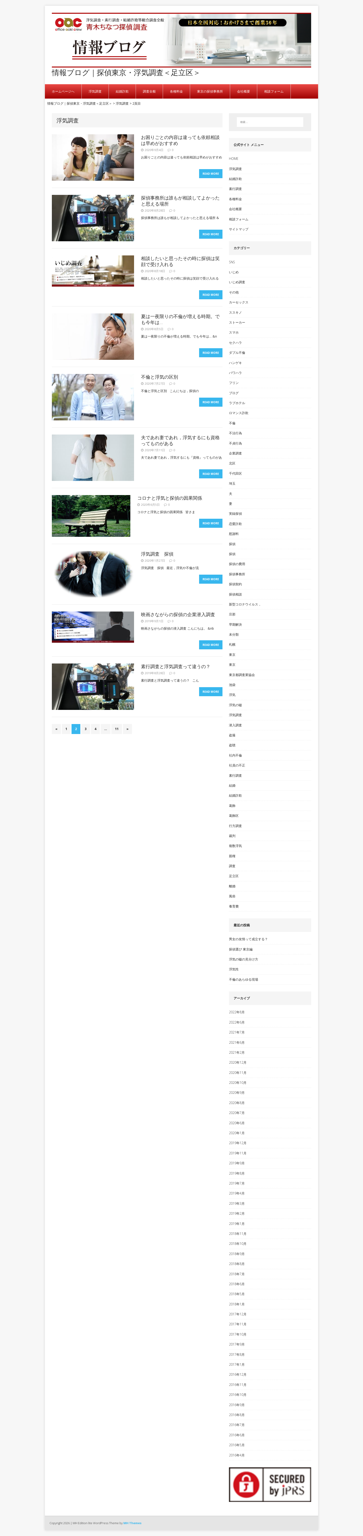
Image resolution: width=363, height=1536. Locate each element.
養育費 (234, 906)
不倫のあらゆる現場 (243, 979)
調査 (232, 866)
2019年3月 (237, 1203)
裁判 (232, 836)
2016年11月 (238, 1384)
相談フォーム (274, 91)
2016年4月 (237, 1455)
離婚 (232, 886)
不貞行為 (235, 443)
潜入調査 (235, 725)
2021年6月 (237, 1042)
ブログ (234, 393)
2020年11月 (238, 1072)
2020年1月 (237, 1133)
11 (117, 729)
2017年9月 (237, 1344)
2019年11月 (238, 1153)
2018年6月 (237, 1284)
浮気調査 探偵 (157, 554)
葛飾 (232, 805)
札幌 (232, 644)
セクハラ (235, 342)
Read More (211, 174)
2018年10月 (238, 1243)
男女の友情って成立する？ (248, 939)
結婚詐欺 (122, 91)
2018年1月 (237, 1304)
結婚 (232, 785)
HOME (233, 158)
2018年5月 (237, 1294)
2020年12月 (238, 1062)
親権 (232, 856)
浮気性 (234, 969)
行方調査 (235, 826)
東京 (232, 654)
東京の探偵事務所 (210, 91)
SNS (232, 262)
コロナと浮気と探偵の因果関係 (169, 498)
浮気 (232, 694)
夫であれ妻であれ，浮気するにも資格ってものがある (180, 440)
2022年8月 (237, 1012)
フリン (234, 382)
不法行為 (235, 433)
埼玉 (232, 483)
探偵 (232, 544)
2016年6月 (237, 1435)
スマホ (234, 332)
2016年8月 (237, 1415)
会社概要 (243, 91)
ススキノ (235, 312)
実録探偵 (235, 513)
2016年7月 (237, 1425)
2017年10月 (238, 1334)
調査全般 (149, 91)
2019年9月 (237, 1163)
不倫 (232, 423)
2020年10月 (238, 1082)
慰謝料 (234, 533)
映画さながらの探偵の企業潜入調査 (178, 614)
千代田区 (235, 473)
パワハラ (235, 372)
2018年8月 (237, 1264)
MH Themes (132, 1523)
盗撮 (232, 735)
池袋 (232, 685)
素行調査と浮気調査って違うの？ (175, 666)
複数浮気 (235, 846)
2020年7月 (237, 1113)
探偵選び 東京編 (241, 949)
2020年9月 (237, 1092)
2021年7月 (237, 1032)
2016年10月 (238, 1394)
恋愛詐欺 (235, 524)
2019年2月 (237, 1213)
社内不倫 (235, 755)
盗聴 (232, 745)
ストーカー (237, 322)
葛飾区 (234, 815)
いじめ (234, 272)
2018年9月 (237, 1254)
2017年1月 (237, 1364)
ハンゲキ (235, 363)
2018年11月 (238, 1233)
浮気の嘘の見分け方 (243, 959)
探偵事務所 (237, 574)
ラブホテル (237, 403)
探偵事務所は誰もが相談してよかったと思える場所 (180, 201)
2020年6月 (237, 1123)
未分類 (234, 634)
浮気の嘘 (235, 705)
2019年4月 (237, 1193)
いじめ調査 (237, 282)
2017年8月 (237, 1354)
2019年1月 (237, 1223)
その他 (234, 292)
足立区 (234, 876)
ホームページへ (63, 91)
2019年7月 (237, 1183)
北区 (232, 463)
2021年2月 (237, 1052)
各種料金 (176, 91)
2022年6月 (237, 1022)
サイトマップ (238, 229)
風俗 (232, 896)
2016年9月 (237, 1405)
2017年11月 (238, 1324)
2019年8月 (237, 1173)
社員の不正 (237, 765)
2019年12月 (238, 1143)
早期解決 (235, 624)
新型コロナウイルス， (245, 604)
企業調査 (235, 453)
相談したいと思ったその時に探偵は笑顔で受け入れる (180, 261)
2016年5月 (237, 1445)
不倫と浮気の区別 (159, 377)
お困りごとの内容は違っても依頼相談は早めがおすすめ (180, 140)
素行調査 (235, 189)
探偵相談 (235, 594)
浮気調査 (95, 91)
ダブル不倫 (237, 352)
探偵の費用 (237, 564)
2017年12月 (238, 1314)
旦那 (232, 614)
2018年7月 (237, 1274)
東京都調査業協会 (242, 675)
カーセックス (238, 302)
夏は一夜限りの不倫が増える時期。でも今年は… (180, 319)
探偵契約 (235, 584)
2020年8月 (237, 1103)
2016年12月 (238, 1374)
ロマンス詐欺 (238, 413)
